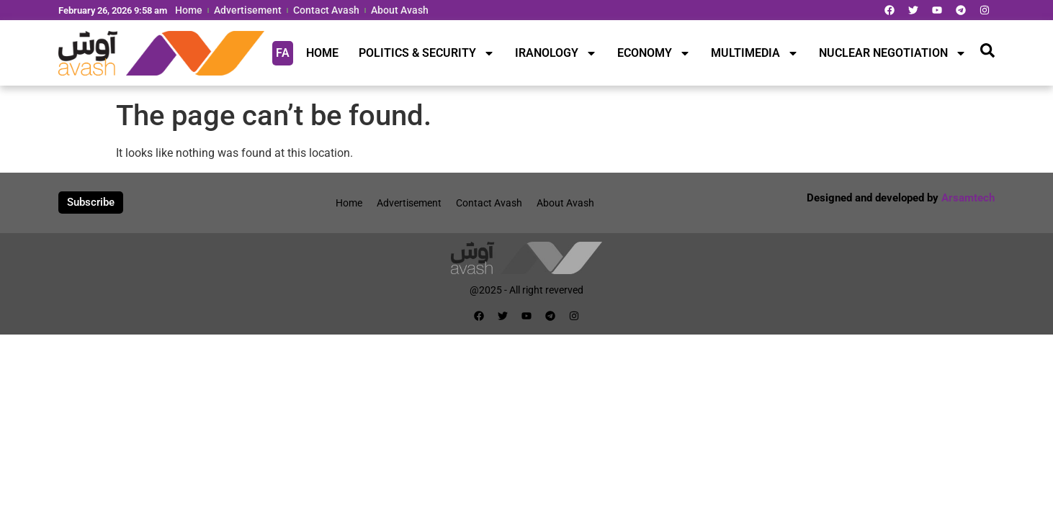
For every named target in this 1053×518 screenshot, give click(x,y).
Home (188, 10)
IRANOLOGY (556, 53)
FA (283, 53)
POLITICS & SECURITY (427, 53)
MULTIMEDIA (755, 53)
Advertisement (248, 10)
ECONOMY (654, 53)
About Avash (400, 10)
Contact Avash (326, 10)
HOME (322, 53)
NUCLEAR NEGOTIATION (893, 53)
